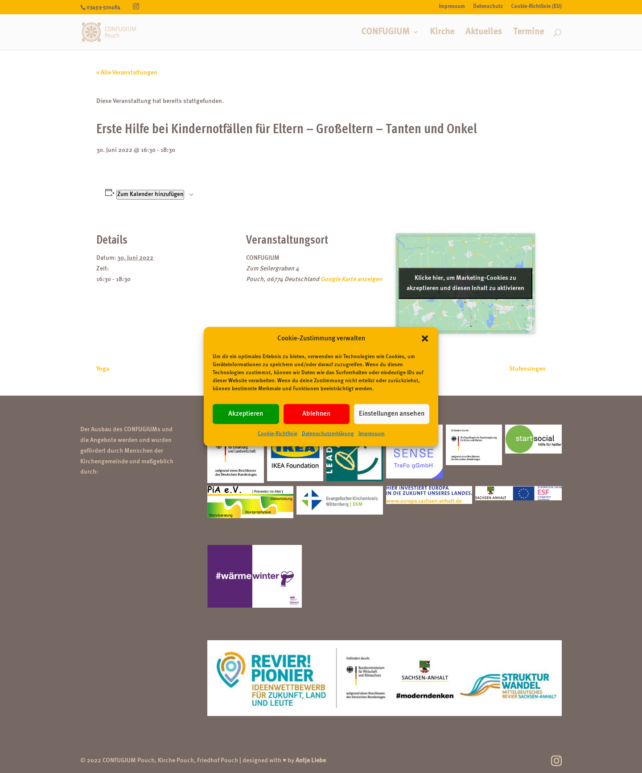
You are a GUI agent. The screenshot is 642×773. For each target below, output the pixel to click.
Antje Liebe (311, 760)
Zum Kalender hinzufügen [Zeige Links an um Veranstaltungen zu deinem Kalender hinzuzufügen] (150, 194)
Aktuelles (483, 33)
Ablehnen (316, 414)
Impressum (371, 434)
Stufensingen (527, 369)
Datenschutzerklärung (328, 434)
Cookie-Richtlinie (277, 434)
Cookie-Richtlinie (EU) (536, 6)
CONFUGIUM (385, 33)
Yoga (102, 369)
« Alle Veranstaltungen (126, 73)
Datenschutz (488, 6)
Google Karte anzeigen (351, 279)
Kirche (442, 33)
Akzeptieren (245, 414)
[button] (424, 338)
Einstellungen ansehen (391, 414)
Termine (528, 33)
